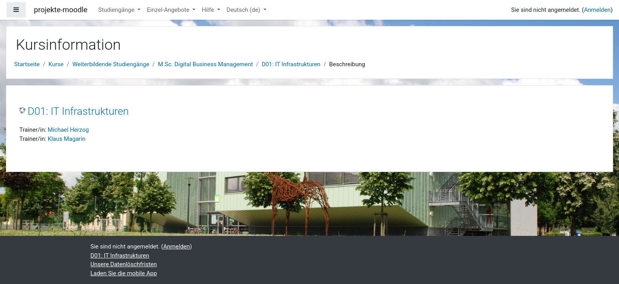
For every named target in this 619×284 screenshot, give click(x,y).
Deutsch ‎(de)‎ (244, 9)
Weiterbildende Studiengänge (110, 64)
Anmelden (597, 9)
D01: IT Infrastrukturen (291, 64)
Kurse (56, 64)
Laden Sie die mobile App (123, 273)
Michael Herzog (68, 129)
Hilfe (209, 9)
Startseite (27, 64)
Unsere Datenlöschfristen (123, 264)
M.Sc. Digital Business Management (205, 64)
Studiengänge (117, 9)
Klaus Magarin (67, 138)
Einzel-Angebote (169, 9)
